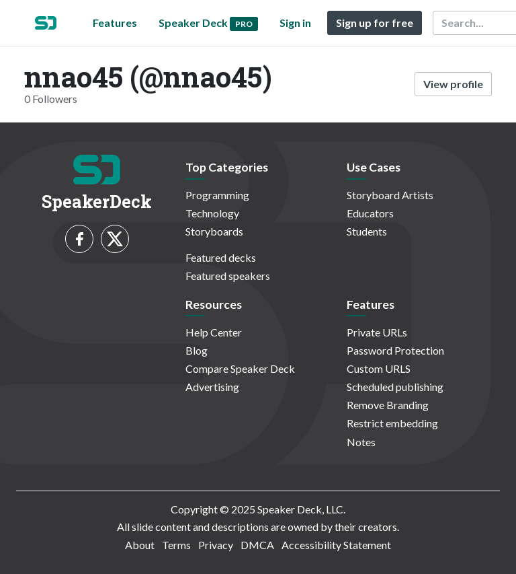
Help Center (213, 332)
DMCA (257, 544)
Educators (370, 213)
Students (367, 231)
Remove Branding (388, 404)
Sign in (295, 22)
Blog (196, 350)
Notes (361, 441)
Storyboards (214, 231)
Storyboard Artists (390, 194)
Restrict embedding (392, 423)
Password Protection (395, 350)
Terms (176, 544)
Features (115, 22)
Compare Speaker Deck (240, 368)
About (140, 544)
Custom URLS (379, 368)
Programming (217, 194)
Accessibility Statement (336, 544)
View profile (453, 83)
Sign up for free (374, 22)
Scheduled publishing (395, 386)
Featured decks (220, 257)
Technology (212, 213)
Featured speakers (227, 275)
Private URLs (377, 332)
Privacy (215, 544)
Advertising (212, 386)
